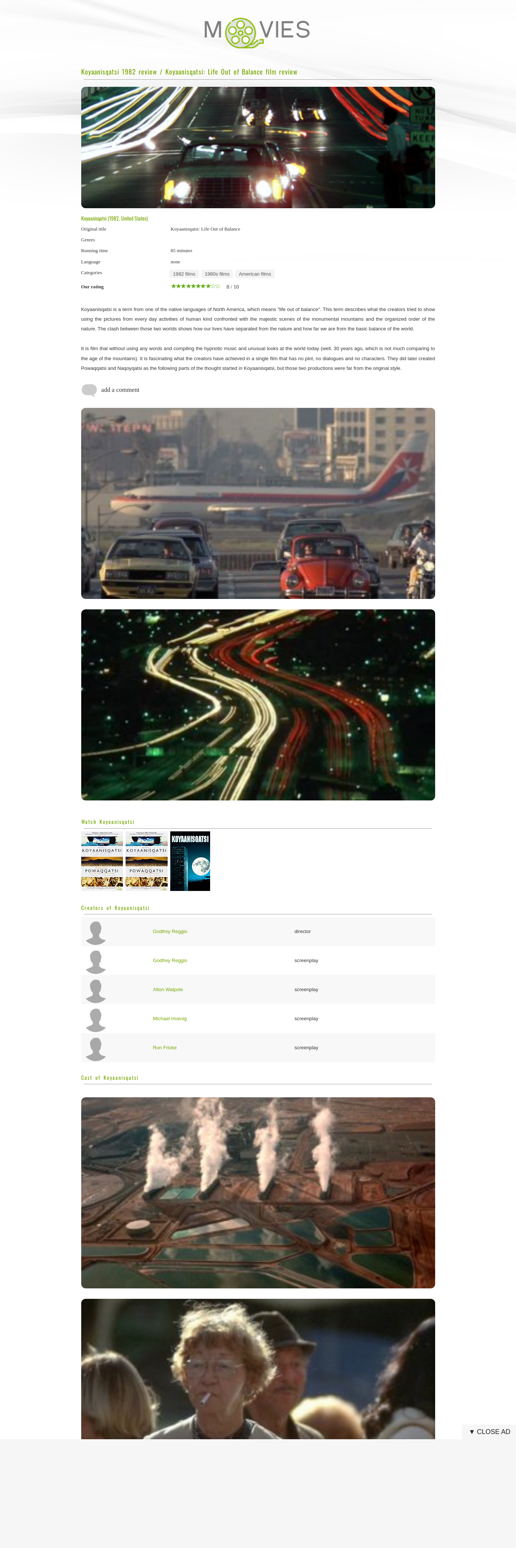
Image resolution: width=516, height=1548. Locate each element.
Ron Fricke (165, 1047)
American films (255, 274)
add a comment (110, 390)
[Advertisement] (260, 1493)
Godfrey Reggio (170, 931)
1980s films (217, 274)
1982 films (184, 274)
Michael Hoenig (170, 1018)
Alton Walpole (168, 989)
